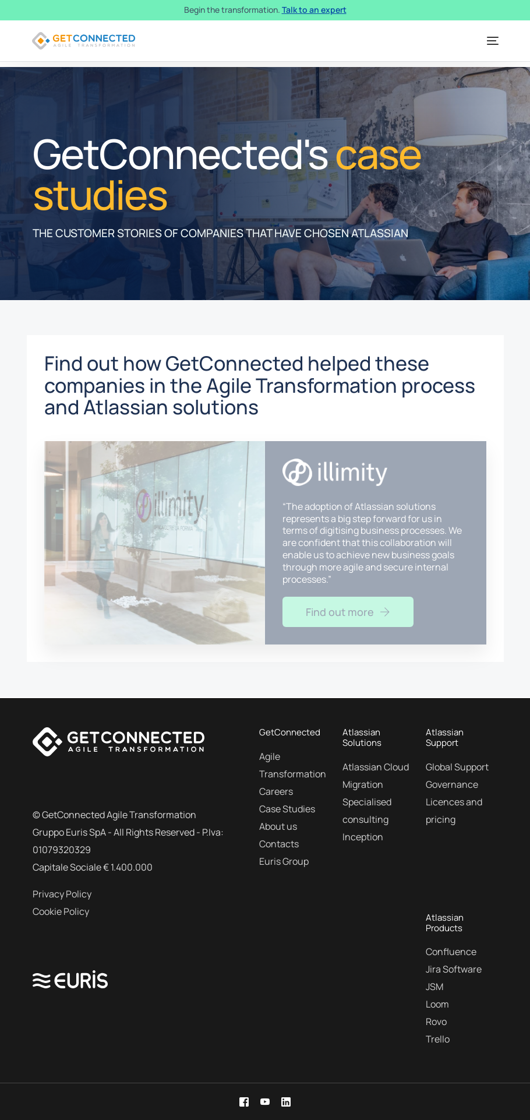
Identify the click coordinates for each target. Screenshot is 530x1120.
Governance (452, 784)
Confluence (451, 951)
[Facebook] (244, 1101)
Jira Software (454, 969)
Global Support (457, 766)
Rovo (436, 1021)
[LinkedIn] (285, 1101)
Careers (276, 791)
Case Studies (287, 808)
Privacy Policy (62, 893)
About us (278, 826)
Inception (362, 836)
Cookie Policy (61, 911)
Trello (438, 1039)
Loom (437, 1004)
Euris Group (284, 861)
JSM (434, 986)
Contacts (279, 843)
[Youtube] (265, 1101)
